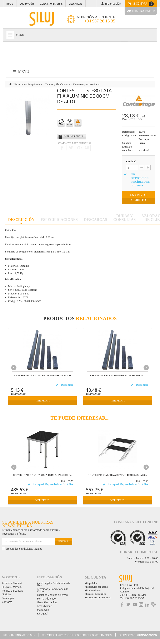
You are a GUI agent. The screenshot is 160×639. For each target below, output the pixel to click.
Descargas (75, 4)
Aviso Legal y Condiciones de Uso (53, 584)
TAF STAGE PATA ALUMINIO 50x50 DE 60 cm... (117, 375)
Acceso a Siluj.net (12, 583)
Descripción (21, 220)
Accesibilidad (44, 606)
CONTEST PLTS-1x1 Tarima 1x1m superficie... (42, 475)
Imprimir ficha (73, 136)
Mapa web (43, 610)
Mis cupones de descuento (98, 597)
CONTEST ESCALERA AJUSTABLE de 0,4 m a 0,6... (117, 475)
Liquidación (27, 4)
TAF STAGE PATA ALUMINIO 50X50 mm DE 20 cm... (42, 375)
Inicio (9, 4)
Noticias (6, 594)
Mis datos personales (95, 593)
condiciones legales (30, 548)
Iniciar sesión (113, 3)
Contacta (7, 602)
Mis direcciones (93, 590)
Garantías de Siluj (47, 602)
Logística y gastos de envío (52, 595)
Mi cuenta (95, 577)
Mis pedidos (91, 583)
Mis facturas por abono (96, 586)
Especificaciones (59, 220)
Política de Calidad (12, 590)
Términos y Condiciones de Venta (52, 590)
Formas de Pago (46, 598)
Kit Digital (42, 613)
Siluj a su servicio (12, 587)
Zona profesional (51, 4)
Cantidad (131, 161)
